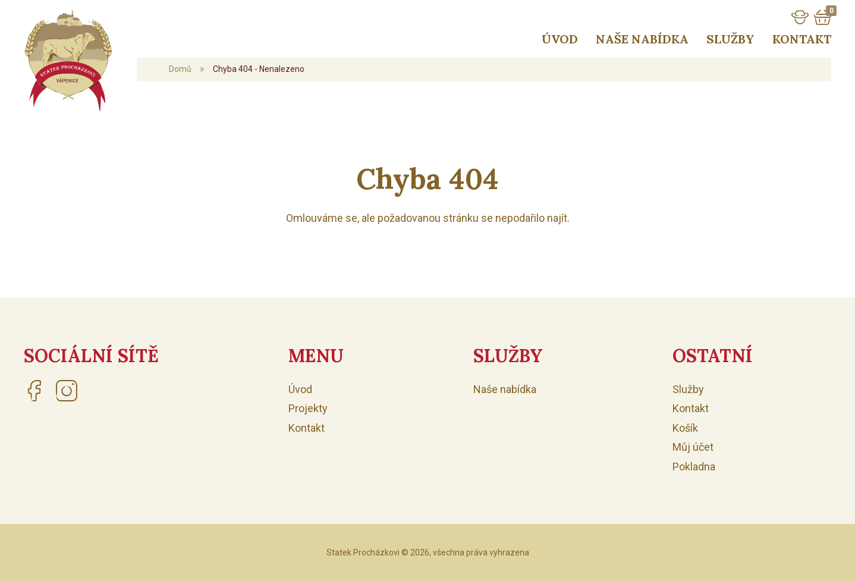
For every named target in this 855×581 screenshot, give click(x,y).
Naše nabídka (642, 39)
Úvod (560, 39)
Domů (180, 69)
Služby (730, 39)
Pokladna (693, 466)
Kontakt (801, 39)
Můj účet (692, 447)
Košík (685, 428)
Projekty (308, 408)
